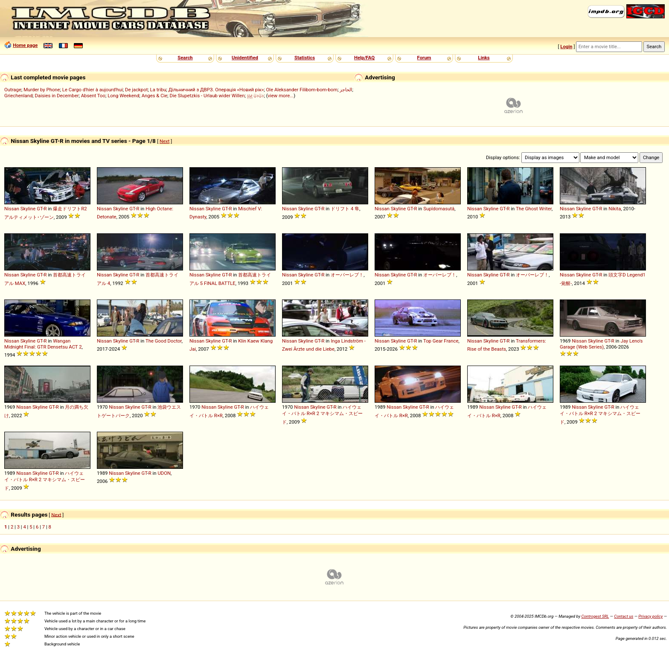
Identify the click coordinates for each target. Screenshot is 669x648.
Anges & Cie (155, 96)
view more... (281, 96)
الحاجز (346, 90)
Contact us (623, 616)
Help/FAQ (364, 58)
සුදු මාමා (255, 96)
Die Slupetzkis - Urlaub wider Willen (207, 96)
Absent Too (93, 96)
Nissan (11, 209)
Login (566, 46)
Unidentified (245, 58)
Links (483, 58)
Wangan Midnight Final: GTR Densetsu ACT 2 (43, 344)
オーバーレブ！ (347, 275)
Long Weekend (123, 96)
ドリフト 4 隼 (345, 209)
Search (184, 58)
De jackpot (136, 90)
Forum (424, 58)
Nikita (614, 209)
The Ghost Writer (534, 209)
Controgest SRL (595, 616)
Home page (25, 45)
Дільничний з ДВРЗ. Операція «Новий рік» (216, 90)
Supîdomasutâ (438, 209)
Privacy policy (650, 616)
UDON (164, 473)
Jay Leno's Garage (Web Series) (601, 344)
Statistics (304, 58)
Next (164, 141)
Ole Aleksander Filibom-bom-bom (302, 90)
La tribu (158, 90)
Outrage (12, 90)
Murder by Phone (41, 90)
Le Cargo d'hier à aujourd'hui (92, 90)
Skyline (28, 209)
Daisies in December (57, 96)
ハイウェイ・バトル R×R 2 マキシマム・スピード (322, 414)
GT (39, 209)
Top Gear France (440, 341)
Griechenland (18, 96)
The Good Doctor (163, 341)
